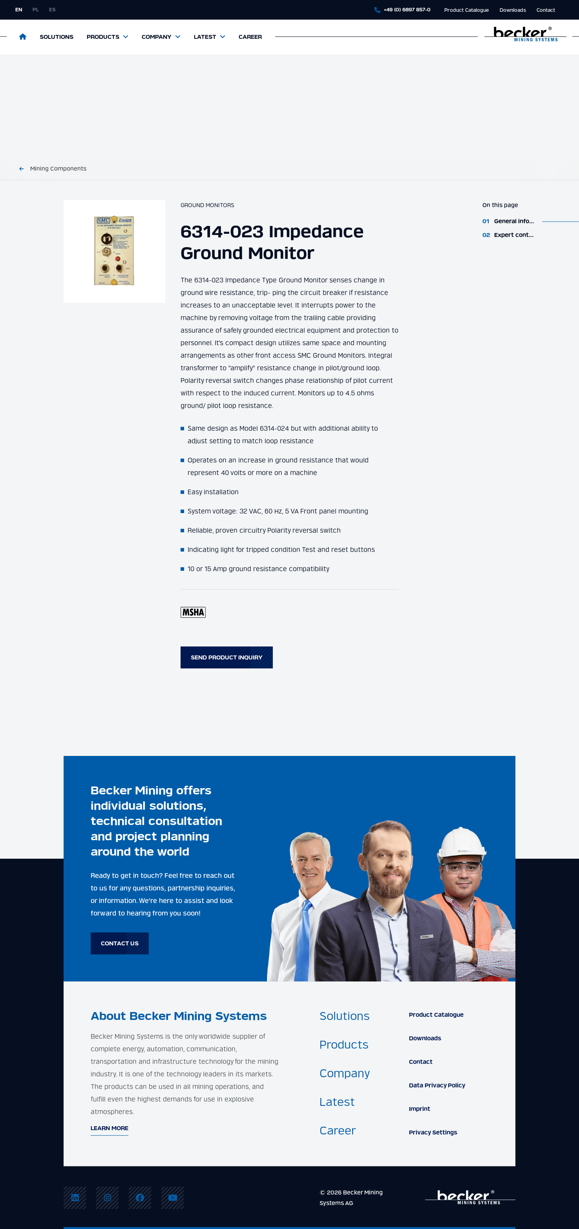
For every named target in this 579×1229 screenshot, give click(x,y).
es (52, 10)
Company (157, 36)
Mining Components (58, 168)
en (18, 10)
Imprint (419, 1108)
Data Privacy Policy (437, 1085)
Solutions (56, 36)
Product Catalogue (466, 10)
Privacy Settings (433, 1132)
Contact (546, 10)
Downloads (513, 10)
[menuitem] (75, 1198)
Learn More (109, 1128)
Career (250, 36)
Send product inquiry (227, 657)
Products (103, 36)
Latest (205, 36)
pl (36, 10)
